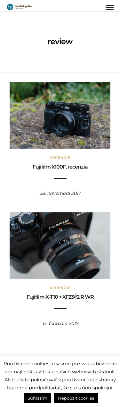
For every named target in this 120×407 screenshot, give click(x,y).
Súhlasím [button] (37, 398)
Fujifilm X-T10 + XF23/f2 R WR (60, 297)
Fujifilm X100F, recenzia (60, 167)
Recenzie (60, 157)
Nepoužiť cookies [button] (76, 398)
